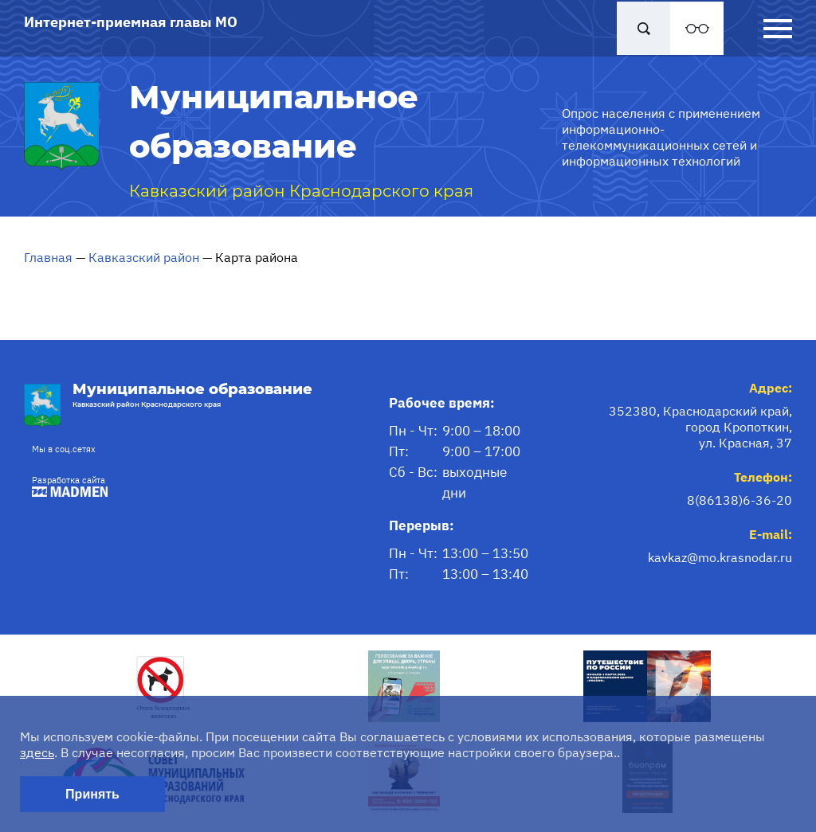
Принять (92, 794)
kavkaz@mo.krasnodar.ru (720, 557)
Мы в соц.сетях (64, 449)
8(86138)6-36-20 (739, 500)
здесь (37, 752)
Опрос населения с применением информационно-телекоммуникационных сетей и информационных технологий (661, 137)
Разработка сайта (66, 486)
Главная (48, 257)
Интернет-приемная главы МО (130, 22)
